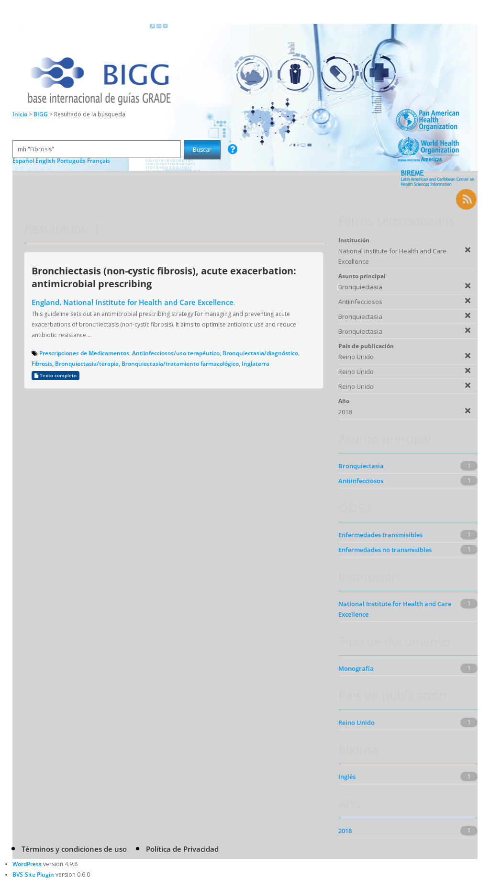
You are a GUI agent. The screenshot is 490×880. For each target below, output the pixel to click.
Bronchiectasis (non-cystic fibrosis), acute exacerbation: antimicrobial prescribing (164, 277)
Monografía (356, 668)
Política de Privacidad (182, 849)
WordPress (27, 864)
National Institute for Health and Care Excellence (394, 609)
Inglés (347, 776)
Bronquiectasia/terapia (87, 364)
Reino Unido (356, 722)
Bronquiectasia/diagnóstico (260, 353)
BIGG (41, 114)
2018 (345, 830)
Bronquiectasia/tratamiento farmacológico (180, 364)
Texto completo (55, 375)
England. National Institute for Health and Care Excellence (133, 302)
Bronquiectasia (361, 466)
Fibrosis (42, 364)
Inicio (19, 114)
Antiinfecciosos (360, 480)
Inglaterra (255, 364)
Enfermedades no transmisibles (385, 549)
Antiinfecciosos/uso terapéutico (176, 353)
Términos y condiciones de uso (74, 849)
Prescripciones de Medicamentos (84, 353)
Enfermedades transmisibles (380, 534)
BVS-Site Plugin (33, 874)
